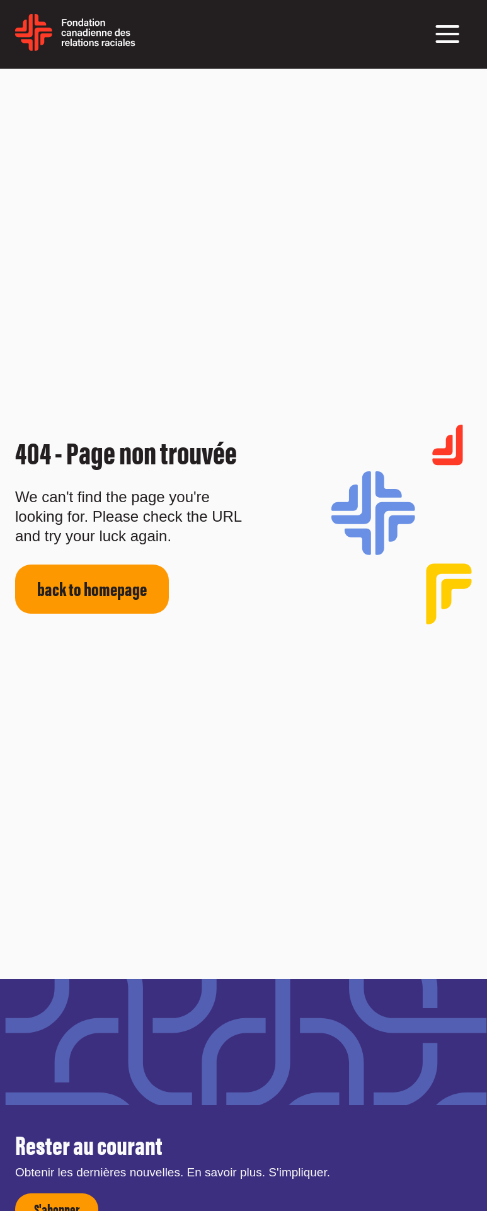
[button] (447, 34)
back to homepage (92, 588)
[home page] (75, 46)
